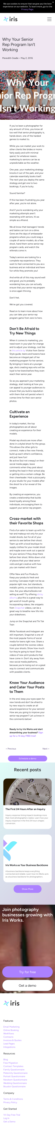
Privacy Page (27, 9)
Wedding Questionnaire (15, 1083)
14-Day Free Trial (11, 1115)
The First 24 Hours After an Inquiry (25, 809)
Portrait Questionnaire (14, 1076)
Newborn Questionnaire (15, 1079)
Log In (6, 1118)
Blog (5, 1059)
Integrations (9, 1047)
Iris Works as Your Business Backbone (26, 865)
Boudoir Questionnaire (14, 1086)
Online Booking (11, 1030)
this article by (18, 350)
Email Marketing (11, 1026)
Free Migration (10, 1063)
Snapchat (19, 607)
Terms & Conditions (13, 1099)
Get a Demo (9, 1121)
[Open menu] (49, 19)
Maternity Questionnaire (15, 1073)
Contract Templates (13, 1066)
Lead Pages (9, 1043)
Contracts (8, 1037)
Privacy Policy (10, 1102)
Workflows (8, 1033)
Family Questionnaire (13, 1069)
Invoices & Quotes (12, 1040)
